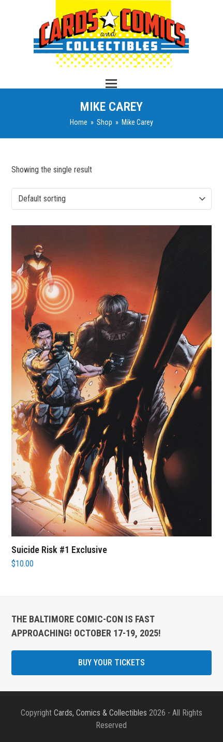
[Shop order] (65, 198)
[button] (111, 83)
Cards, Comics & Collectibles (100, 713)
